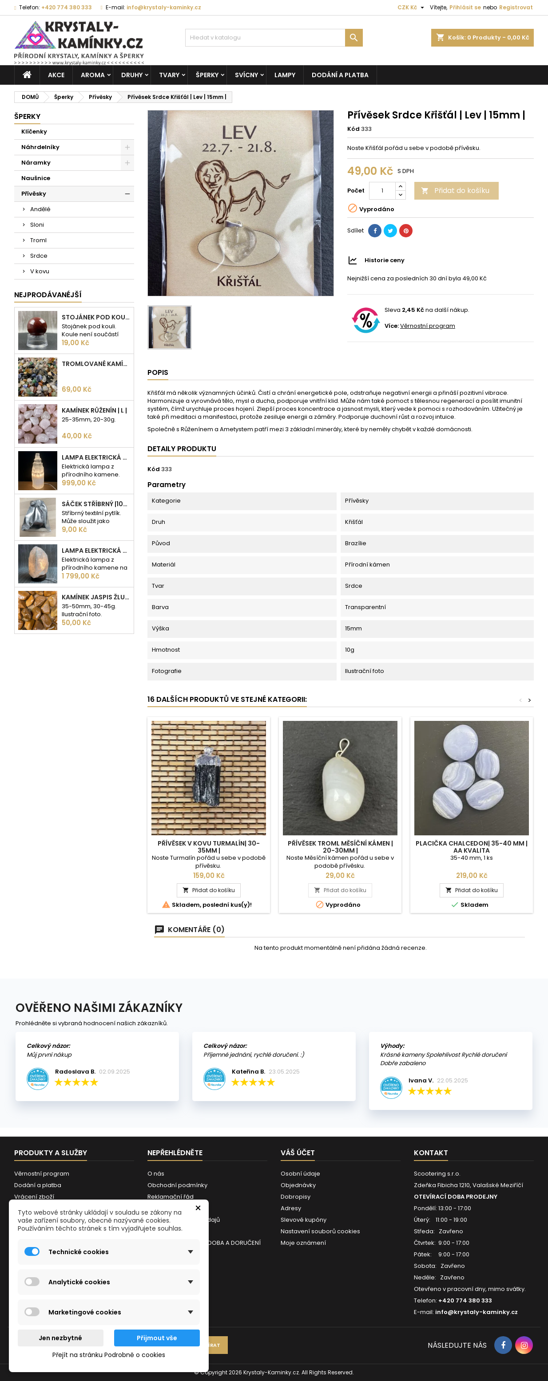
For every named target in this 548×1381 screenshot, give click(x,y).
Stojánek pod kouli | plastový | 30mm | (96, 317)
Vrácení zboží (34, 1196)
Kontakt (431, 1153)
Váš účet (298, 1153)
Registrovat (516, 7)
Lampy (284, 75)
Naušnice (35, 178)
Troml (38, 240)
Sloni (37, 224)
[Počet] (382, 191)
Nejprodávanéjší (48, 295)
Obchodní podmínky (177, 1185)
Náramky (36, 162)
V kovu (39, 271)
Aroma (93, 75)
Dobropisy (295, 1196)
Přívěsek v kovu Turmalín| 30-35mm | (209, 847)
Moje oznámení (303, 1243)
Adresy (291, 1208)
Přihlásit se (465, 7)
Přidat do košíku (455, 190)
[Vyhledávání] (274, 38)
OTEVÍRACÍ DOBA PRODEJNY (455, 1196)
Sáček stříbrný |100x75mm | (96, 504)
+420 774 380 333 (66, 7)
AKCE (56, 75)
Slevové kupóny (303, 1220)
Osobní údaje (300, 1173)
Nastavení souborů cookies (320, 1231)
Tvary (169, 75)
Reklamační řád (170, 1196)
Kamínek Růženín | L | (94, 410)
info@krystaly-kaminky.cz (164, 7)
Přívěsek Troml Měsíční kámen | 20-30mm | (340, 847)
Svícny (246, 75)
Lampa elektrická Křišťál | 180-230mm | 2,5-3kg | (96, 550)
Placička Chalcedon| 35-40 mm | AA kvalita (472, 847)
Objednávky (298, 1185)
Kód (353, 129)
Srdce (39, 256)
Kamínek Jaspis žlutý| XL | (96, 597)
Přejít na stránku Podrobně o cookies (108, 1354)
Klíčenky (34, 131)
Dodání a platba (340, 75)
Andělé (40, 209)
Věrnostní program (427, 326)
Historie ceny (385, 260)
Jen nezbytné (60, 1338)
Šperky (207, 75)
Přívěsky (33, 193)
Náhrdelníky (40, 147)
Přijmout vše (157, 1338)
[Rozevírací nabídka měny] (411, 7)
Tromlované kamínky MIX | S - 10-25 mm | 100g (96, 363)
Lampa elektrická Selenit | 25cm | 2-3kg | (96, 457)
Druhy (132, 75)
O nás (155, 1173)
